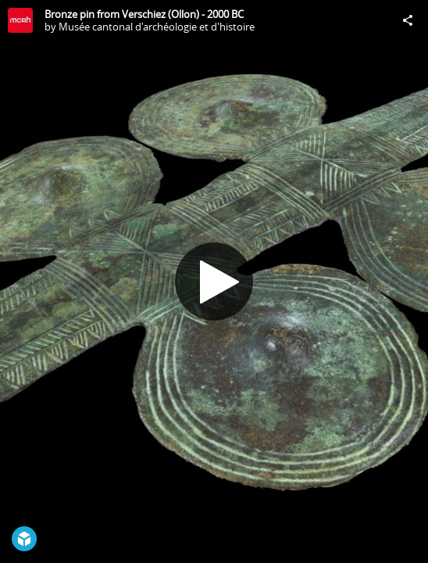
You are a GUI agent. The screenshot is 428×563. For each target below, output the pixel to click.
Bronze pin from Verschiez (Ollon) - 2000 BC (144, 14)
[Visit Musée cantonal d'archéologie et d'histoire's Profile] (20, 20)
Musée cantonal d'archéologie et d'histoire (157, 27)
